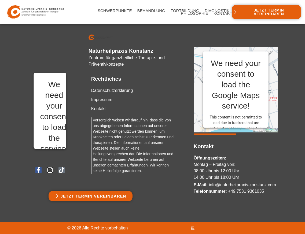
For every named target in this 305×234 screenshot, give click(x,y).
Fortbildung (185, 10)
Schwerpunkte (115, 10)
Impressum (101, 99)
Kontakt (223, 13)
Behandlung (151, 10)
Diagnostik (217, 10)
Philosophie (194, 13)
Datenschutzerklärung (112, 90)
